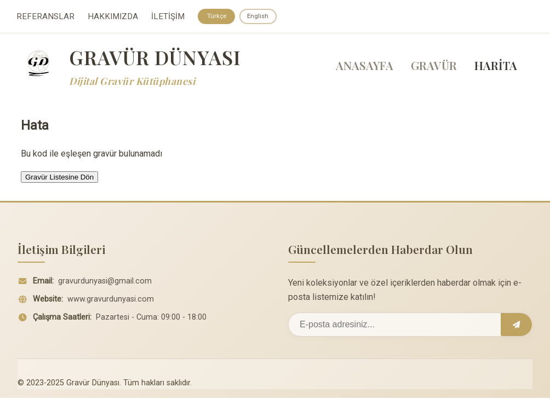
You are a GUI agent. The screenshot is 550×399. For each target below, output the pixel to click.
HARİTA (495, 66)
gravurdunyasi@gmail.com (105, 282)
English (260, 16)
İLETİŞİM (168, 17)
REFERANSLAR (45, 17)
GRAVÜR (434, 66)
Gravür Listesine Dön (59, 178)
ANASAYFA (364, 66)
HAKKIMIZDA (113, 17)
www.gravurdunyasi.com (110, 300)
